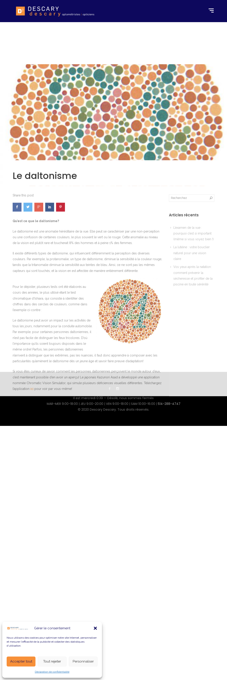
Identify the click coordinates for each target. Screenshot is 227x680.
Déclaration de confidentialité (52, 671)
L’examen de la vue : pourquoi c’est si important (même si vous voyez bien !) (193, 297)
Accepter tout (21, 661)
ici (31, 452)
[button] (95, 628)
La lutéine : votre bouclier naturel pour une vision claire (191, 316)
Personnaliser (83, 661)
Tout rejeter (52, 661)
